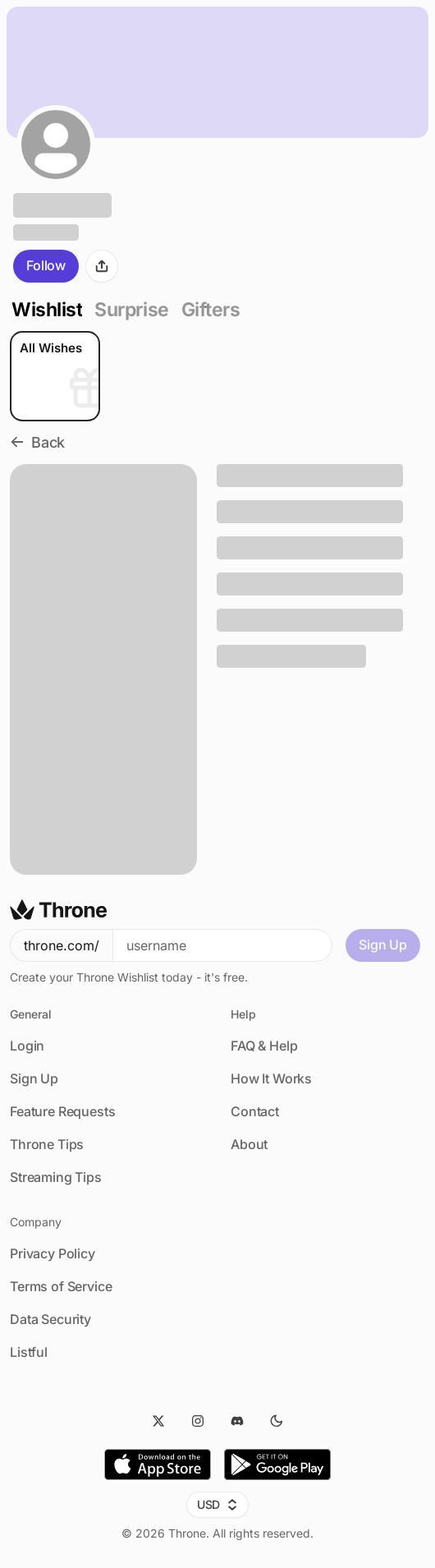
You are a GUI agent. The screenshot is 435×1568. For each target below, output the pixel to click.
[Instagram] (197, 1421)
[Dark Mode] (276, 1421)
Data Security (50, 1319)
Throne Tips (47, 1144)
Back (37, 442)
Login (27, 1045)
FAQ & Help (264, 1045)
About (249, 1144)
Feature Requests (62, 1111)
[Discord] (237, 1421)
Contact (255, 1111)
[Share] (101, 266)
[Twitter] (158, 1421)
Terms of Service (61, 1286)
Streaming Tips (56, 1177)
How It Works (271, 1078)
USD (218, 1504)
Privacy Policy (52, 1253)
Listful (29, 1352)
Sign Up (383, 944)
